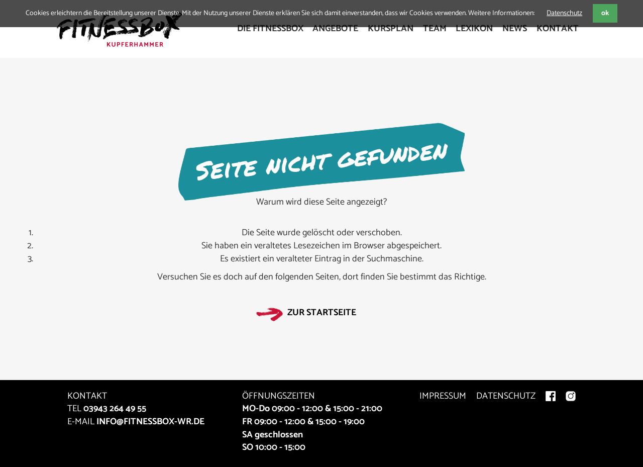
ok (605, 13)
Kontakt (558, 28)
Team (435, 28)
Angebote (335, 28)
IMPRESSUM (442, 396)
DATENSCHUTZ (505, 396)
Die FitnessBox (270, 28)
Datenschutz (564, 13)
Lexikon (474, 28)
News (514, 28)
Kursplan (390, 28)
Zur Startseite (321, 312)
